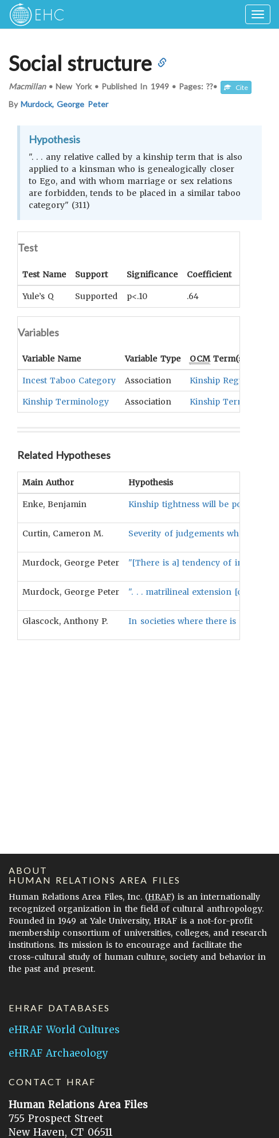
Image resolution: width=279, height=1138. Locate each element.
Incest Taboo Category (69, 380)
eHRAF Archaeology (58, 1053)
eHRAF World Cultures (64, 1029)
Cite (236, 87)
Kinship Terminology (65, 401)
